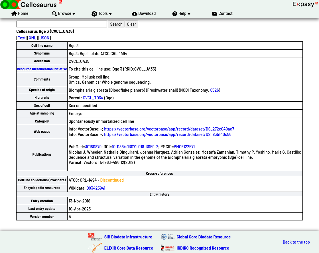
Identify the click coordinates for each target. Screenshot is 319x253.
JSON (44, 37)
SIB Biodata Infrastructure (128, 236)
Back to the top (296, 241)
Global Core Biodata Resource (204, 236)
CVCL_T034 (93, 97)
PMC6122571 (184, 146)
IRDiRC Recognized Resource (203, 247)
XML (32, 37)
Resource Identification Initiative (42, 69)
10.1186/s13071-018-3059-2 (135, 146)
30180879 (93, 146)
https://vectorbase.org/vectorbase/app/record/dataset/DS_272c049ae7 (169, 128)
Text (22, 37)
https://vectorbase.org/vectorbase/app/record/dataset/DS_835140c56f (168, 134)
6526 (214, 90)
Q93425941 (95, 187)
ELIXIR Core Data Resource (128, 247)
